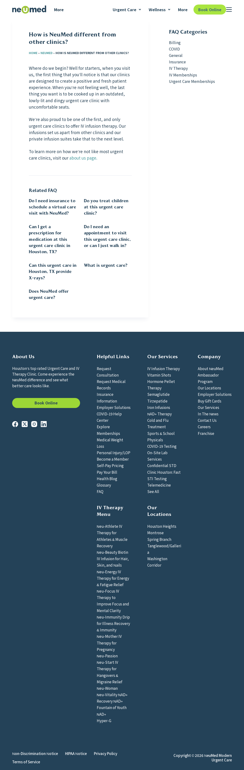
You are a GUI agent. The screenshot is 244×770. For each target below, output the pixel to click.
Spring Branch (159, 539)
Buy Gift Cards (209, 400)
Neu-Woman (107, 688)
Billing (175, 42)
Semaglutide (158, 394)
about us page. (83, 158)
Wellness (160, 9)
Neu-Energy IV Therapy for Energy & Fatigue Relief (113, 578)
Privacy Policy (105, 753)
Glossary (104, 485)
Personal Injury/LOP (113, 452)
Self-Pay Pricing (110, 465)
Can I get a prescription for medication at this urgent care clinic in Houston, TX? (49, 239)
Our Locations (209, 387)
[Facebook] (15, 424)
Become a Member (113, 459)
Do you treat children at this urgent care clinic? (106, 207)
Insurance (177, 62)
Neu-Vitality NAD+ (112, 694)
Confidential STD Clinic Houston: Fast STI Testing (164, 472)
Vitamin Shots (159, 374)
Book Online (209, 9)
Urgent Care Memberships (192, 81)
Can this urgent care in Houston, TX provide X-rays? (52, 272)
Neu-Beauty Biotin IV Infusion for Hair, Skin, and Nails (113, 558)
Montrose (155, 532)
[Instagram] (34, 424)
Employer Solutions (114, 407)
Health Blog (107, 478)
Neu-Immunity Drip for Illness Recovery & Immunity (113, 623)
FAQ (100, 491)
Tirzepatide (157, 400)
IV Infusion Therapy (163, 368)
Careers (204, 426)
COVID (174, 49)
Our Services (208, 407)
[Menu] (229, 9)
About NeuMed (211, 368)
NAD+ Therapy (159, 413)
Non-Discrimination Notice (35, 753)
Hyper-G (104, 720)
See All (153, 491)
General (176, 55)
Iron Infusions (158, 407)
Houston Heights (161, 526)
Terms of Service (26, 762)
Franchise (206, 433)
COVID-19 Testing (162, 446)
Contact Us (207, 420)
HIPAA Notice (76, 753)
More (59, 9)
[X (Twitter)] (25, 424)
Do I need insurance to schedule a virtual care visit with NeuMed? (52, 207)
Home (33, 53)
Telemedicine (159, 485)
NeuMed (46, 53)
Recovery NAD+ (110, 701)
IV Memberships (183, 75)
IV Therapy (178, 68)
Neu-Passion (107, 655)
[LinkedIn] (44, 424)
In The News (208, 413)
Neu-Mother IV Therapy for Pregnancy (109, 643)
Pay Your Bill (107, 472)
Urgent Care (127, 9)
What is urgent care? (105, 265)
